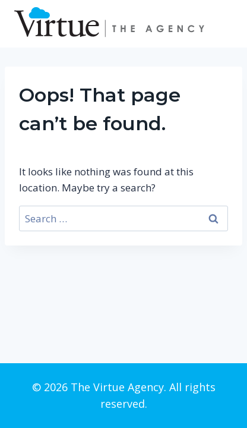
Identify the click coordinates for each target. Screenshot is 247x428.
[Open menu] (222, 24)
